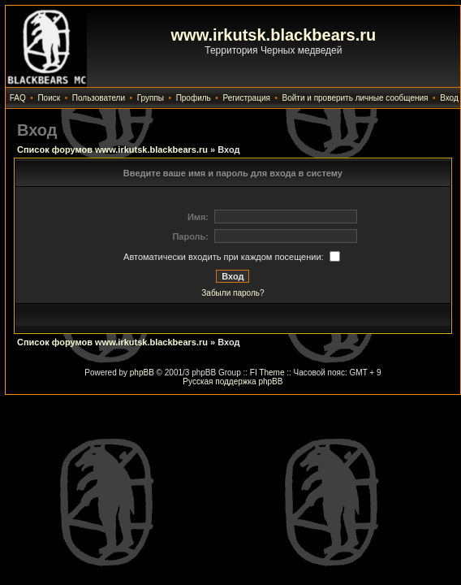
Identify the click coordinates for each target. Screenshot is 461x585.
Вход (449, 97)
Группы (150, 97)
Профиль (193, 97)
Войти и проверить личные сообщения (355, 97)
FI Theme (267, 372)
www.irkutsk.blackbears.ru (274, 35)
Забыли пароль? (232, 292)
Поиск (48, 97)
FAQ (18, 97)
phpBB (142, 372)
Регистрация (245, 97)
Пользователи (98, 97)
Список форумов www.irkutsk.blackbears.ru (112, 149)
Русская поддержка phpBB (232, 381)
